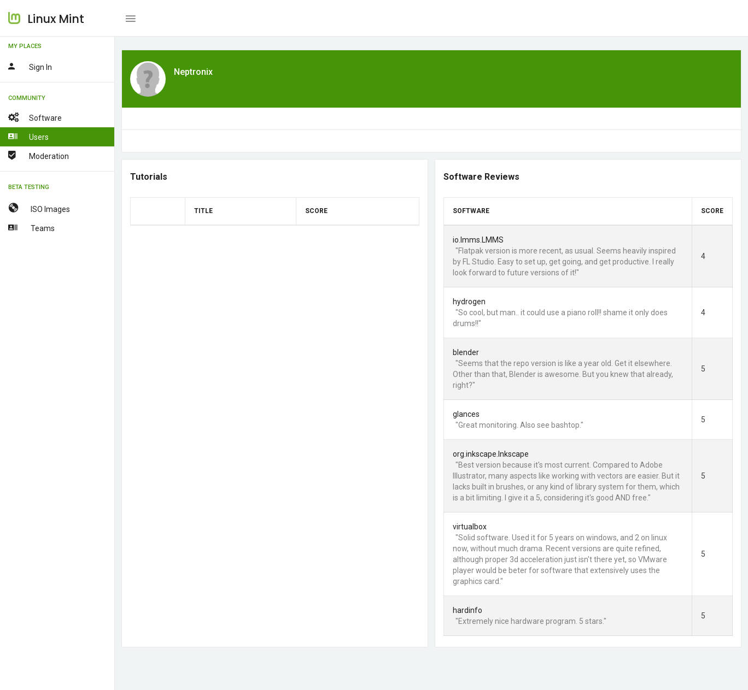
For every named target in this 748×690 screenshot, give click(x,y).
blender (466, 352)
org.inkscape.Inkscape (491, 454)
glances (466, 414)
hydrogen (469, 301)
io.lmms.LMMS (478, 239)
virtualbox (470, 526)
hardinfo (467, 610)
